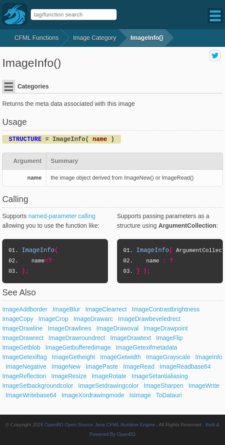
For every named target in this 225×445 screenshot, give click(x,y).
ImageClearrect (106, 309)
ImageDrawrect (22, 337)
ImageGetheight (73, 356)
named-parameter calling (61, 216)
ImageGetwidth (120, 356)
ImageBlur (66, 309)
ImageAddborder (24, 309)
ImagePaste (101, 366)
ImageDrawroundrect (77, 337)
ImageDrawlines (69, 328)
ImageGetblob (21, 347)
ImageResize (69, 376)
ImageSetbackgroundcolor (37, 385)
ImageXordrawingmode (93, 395)
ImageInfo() (146, 37)
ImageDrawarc (93, 318)
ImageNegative (26, 366)
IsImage (140, 395)
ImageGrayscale (168, 356)
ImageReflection (24, 376)
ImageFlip (169, 337)
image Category (94, 37)
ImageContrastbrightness (165, 309)
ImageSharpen (163, 385)
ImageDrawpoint (165, 328)
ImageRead (138, 366)
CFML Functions (36, 37)
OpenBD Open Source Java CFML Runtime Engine (100, 424)
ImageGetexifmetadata (146, 347)
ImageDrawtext (130, 337)
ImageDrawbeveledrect (149, 318)
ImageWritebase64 (31, 395)
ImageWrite (204, 385)
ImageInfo (208, 356)
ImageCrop (53, 318)
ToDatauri (169, 395)
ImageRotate (108, 376)
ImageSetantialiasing (159, 376)
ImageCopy (17, 318)
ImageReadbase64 (185, 366)
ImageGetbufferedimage (78, 347)
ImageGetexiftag (24, 356)
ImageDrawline (22, 328)
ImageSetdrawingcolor (108, 385)
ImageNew (66, 366)
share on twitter (215, 55)
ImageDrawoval (117, 328)
